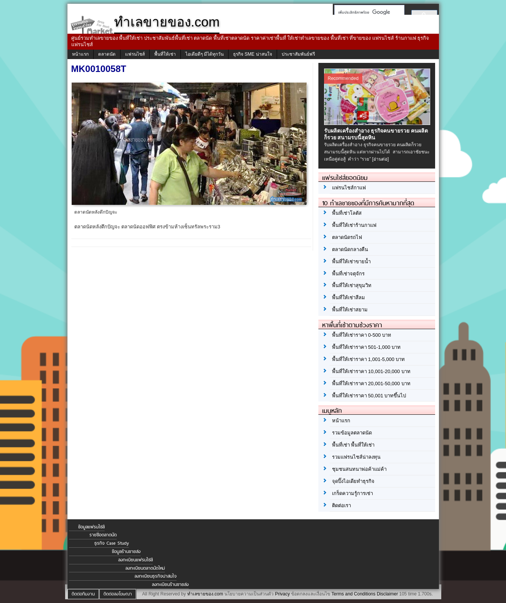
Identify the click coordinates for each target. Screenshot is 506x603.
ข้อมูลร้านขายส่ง (126, 551)
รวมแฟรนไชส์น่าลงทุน (356, 457)
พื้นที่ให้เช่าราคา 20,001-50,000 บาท (371, 383)
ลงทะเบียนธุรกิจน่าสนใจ (156, 576)
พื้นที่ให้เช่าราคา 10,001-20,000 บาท (371, 371)
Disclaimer (387, 594)
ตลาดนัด (107, 54)
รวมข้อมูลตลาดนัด (352, 433)
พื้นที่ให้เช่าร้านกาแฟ (354, 225)
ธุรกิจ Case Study (111, 543)
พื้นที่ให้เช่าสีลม (348, 297)
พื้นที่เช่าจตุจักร (348, 274)
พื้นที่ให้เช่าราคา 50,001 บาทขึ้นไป (369, 395)
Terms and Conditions (353, 594)
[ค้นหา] (367, 12)
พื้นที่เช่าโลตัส (347, 213)
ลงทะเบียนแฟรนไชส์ (135, 560)
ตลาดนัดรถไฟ (347, 237)
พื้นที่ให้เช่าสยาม (350, 309)
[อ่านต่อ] (380, 159)
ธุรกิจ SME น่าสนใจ (252, 54)
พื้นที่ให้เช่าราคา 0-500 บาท (361, 335)
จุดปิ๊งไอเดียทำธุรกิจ (353, 481)
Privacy (282, 594)
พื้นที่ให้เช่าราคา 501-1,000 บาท (366, 347)
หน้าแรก (80, 54)
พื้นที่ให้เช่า (165, 54)
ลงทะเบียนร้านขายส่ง (170, 584)
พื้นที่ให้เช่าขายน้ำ (351, 261)
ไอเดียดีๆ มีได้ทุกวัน (204, 54)
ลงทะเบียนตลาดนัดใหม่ (145, 568)
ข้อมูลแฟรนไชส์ (91, 527)
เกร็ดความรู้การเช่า (352, 493)
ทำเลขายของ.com (205, 594)
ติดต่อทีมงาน (83, 594)
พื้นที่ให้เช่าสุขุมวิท (351, 285)
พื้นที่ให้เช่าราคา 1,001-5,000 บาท (368, 359)
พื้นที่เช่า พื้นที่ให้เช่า (353, 445)
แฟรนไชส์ (135, 54)
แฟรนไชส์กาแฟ (349, 188)
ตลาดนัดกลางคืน (350, 249)
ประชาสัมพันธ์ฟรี (298, 54)
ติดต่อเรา (341, 505)
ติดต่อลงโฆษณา (117, 594)
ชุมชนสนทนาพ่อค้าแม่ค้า (359, 469)
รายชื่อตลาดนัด (103, 535)
